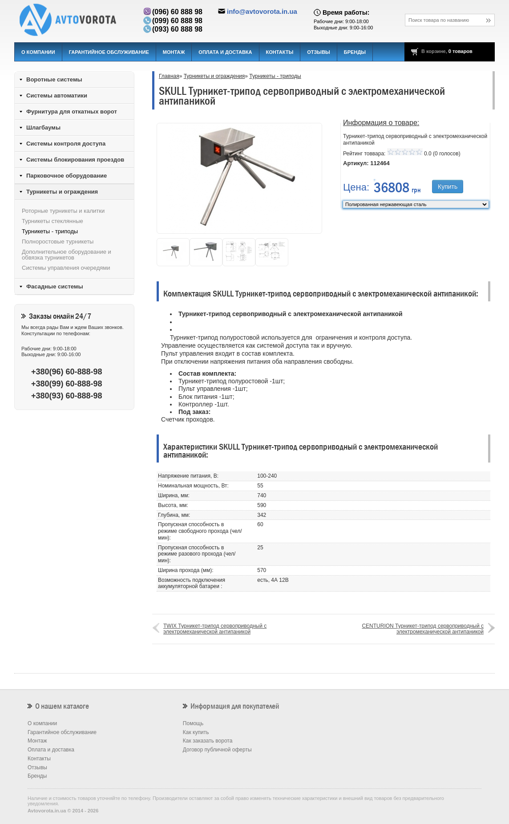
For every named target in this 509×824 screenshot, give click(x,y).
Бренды (355, 52)
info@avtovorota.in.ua (262, 11)
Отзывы (318, 52)
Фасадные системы (54, 286)
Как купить (196, 732)
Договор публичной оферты (217, 750)
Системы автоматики (56, 95)
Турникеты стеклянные (52, 221)
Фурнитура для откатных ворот (71, 111)
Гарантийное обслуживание (109, 52)
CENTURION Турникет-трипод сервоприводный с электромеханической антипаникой (423, 629)
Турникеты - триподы (275, 76)
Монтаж (174, 52)
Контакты (280, 52)
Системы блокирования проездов (75, 159)
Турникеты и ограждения (214, 76)
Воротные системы (54, 79)
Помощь (193, 723)
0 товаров (460, 51)
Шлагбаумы (43, 127)
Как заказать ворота (208, 741)
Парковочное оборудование (66, 175)
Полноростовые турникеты (57, 241)
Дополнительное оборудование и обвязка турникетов (66, 254)
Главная (169, 76)
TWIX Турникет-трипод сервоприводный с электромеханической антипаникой (215, 629)
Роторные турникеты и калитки (63, 210)
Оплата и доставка (225, 52)
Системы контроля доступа (65, 143)
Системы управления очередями (66, 267)
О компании (38, 52)
